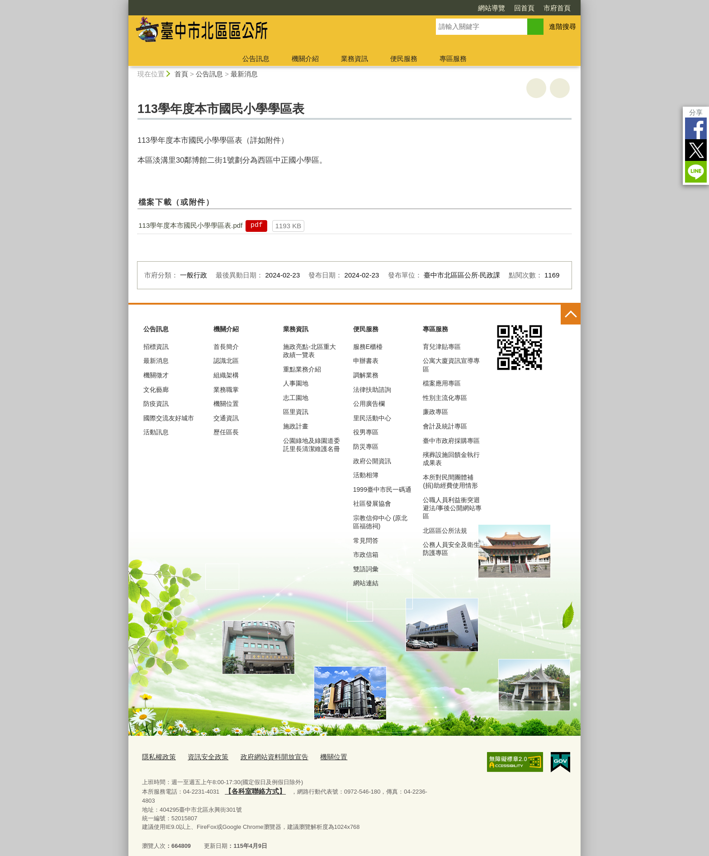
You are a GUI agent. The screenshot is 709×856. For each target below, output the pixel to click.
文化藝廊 (156, 389)
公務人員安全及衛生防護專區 (451, 548)
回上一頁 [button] (560, 88)
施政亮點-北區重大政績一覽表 (309, 350)
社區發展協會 (372, 503)
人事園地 (295, 383)
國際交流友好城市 (168, 418)
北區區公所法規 (445, 530)
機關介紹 (305, 58)
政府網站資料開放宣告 (260, 756)
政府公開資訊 (372, 461)
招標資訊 (156, 346)
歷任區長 (226, 432)
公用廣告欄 (369, 403)
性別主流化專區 (445, 397)
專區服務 (453, 58)
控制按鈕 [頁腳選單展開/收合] (571, 315)
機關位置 (226, 403)
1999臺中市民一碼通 (382, 489)
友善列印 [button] (536, 88)
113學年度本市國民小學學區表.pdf (190, 225)
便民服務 (403, 58)
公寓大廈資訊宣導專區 (451, 364)
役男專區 (365, 432)
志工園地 (295, 397)
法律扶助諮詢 (372, 389)
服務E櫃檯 (368, 346)
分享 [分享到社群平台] (696, 112)
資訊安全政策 (200, 756)
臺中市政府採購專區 (451, 440)
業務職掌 (226, 389)
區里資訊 (295, 411)
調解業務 (365, 375)
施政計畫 (295, 426)
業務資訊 (354, 58)
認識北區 (226, 360)
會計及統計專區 (445, 426)
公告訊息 (255, 58)
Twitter (696, 150)
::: (125, 4)
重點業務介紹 (302, 369)
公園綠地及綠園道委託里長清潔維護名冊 (311, 444)
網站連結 (365, 583)
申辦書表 (365, 360)
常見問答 (365, 540)
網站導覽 (491, 8)
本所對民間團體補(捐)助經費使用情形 (450, 481)
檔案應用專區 (442, 383)
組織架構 (226, 375)
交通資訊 (226, 418)
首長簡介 (226, 346)
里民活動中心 (372, 418)
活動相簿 (365, 475)
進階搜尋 (562, 26)
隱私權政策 (156, 756)
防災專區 (365, 446)
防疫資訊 (156, 403)
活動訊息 (156, 432)
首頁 (181, 74)
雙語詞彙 (365, 569)
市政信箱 (365, 554)
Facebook (696, 128)
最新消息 (244, 74)
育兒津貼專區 (442, 346)
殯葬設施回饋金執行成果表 (451, 458)
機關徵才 (156, 375)
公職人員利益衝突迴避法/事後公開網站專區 (452, 508)
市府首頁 (557, 8)
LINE (696, 172)
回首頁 (524, 8)
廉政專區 (435, 411)
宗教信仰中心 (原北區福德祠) (380, 522)
